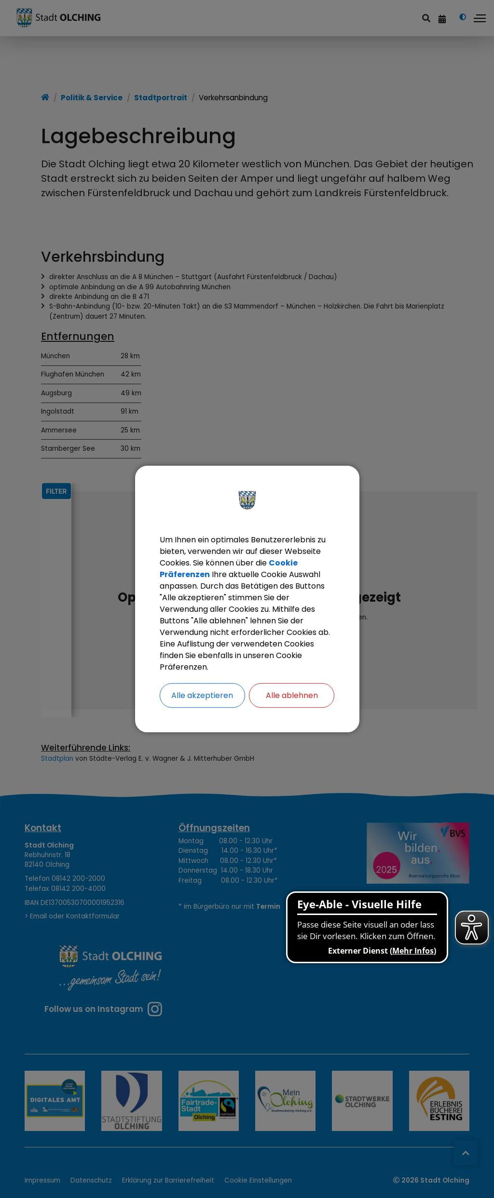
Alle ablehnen (292, 695)
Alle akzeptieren (202, 695)
